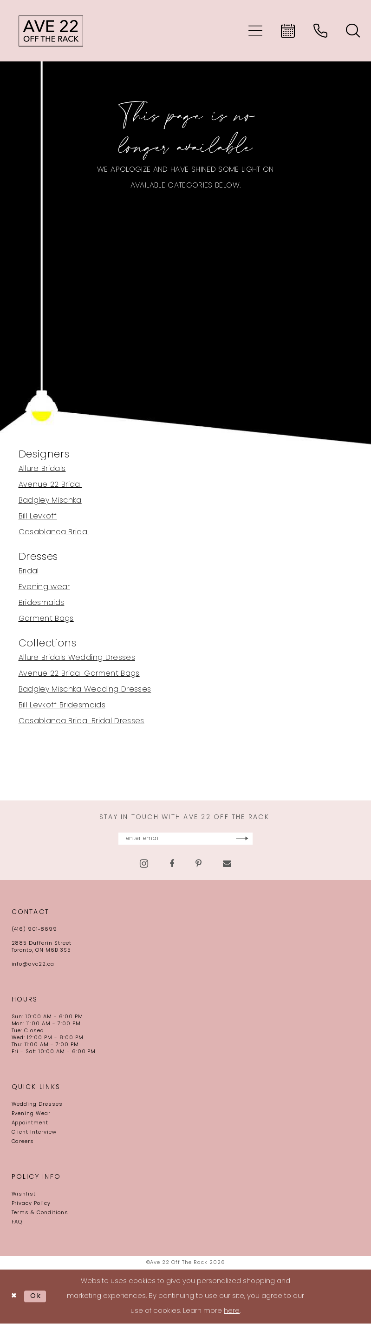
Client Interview (34, 1133)
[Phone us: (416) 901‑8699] (320, 31)
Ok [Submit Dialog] (37, 1296)
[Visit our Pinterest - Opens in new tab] (198, 864)
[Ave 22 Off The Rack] (51, 31)
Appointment (30, 1123)
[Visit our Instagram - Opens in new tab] (144, 864)
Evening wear (44, 587)
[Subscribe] (268, 839)
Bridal (29, 571)
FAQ (17, 1222)
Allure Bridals (42, 469)
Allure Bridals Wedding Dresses (77, 658)
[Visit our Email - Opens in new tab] (227, 864)
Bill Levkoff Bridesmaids (62, 705)
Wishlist (24, 1194)
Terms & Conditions (40, 1213)
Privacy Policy (31, 1204)
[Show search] (353, 31)
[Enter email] (186, 839)
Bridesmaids (42, 603)
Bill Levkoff (38, 516)
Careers (23, 1142)
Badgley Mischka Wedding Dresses (85, 689)
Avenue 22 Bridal (50, 485)
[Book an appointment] (288, 31)
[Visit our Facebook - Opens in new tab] (171, 864)
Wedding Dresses (37, 1105)
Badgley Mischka (50, 500)
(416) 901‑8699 (34, 930)
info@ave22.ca (33, 965)
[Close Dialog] (15, 1297)
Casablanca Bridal (54, 532)
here (232, 1311)
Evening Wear (31, 1114)
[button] (255, 31)
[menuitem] (255, 31)
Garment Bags (46, 619)
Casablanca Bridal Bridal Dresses (81, 721)
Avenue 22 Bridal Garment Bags (79, 674)
